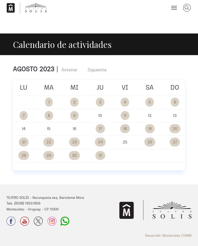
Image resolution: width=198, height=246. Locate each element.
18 (125, 128)
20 (174, 128)
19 (150, 128)
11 (125, 115)
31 (100, 155)
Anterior (69, 69)
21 (24, 142)
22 (48, 142)
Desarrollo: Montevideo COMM (168, 235)
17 (100, 128)
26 (149, 142)
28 (23, 155)
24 (100, 142)
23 (74, 142)
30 (74, 155)
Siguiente (97, 69)
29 (48, 155)
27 (175, 142)
